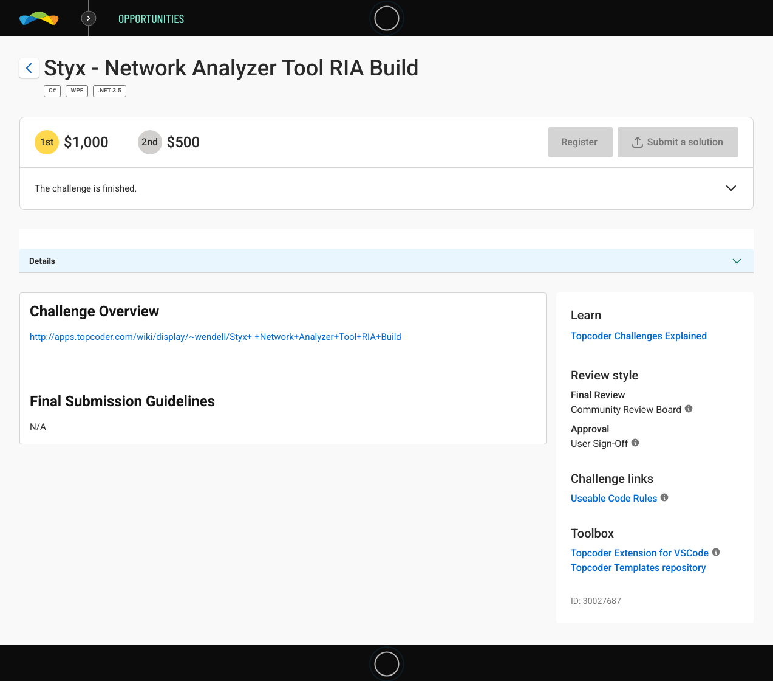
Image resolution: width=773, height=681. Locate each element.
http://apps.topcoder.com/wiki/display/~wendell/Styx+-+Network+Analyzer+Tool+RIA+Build (215, 336)
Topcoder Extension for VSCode (640, 553)
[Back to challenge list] (29, 68)
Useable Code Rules (614, 498)
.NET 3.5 (109, 91)
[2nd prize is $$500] (150, 142)
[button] (731, 189)
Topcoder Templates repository (638, 567)
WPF (76, 91)
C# (52, 91)
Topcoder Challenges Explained (639, 336)
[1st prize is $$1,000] (47, 142)
